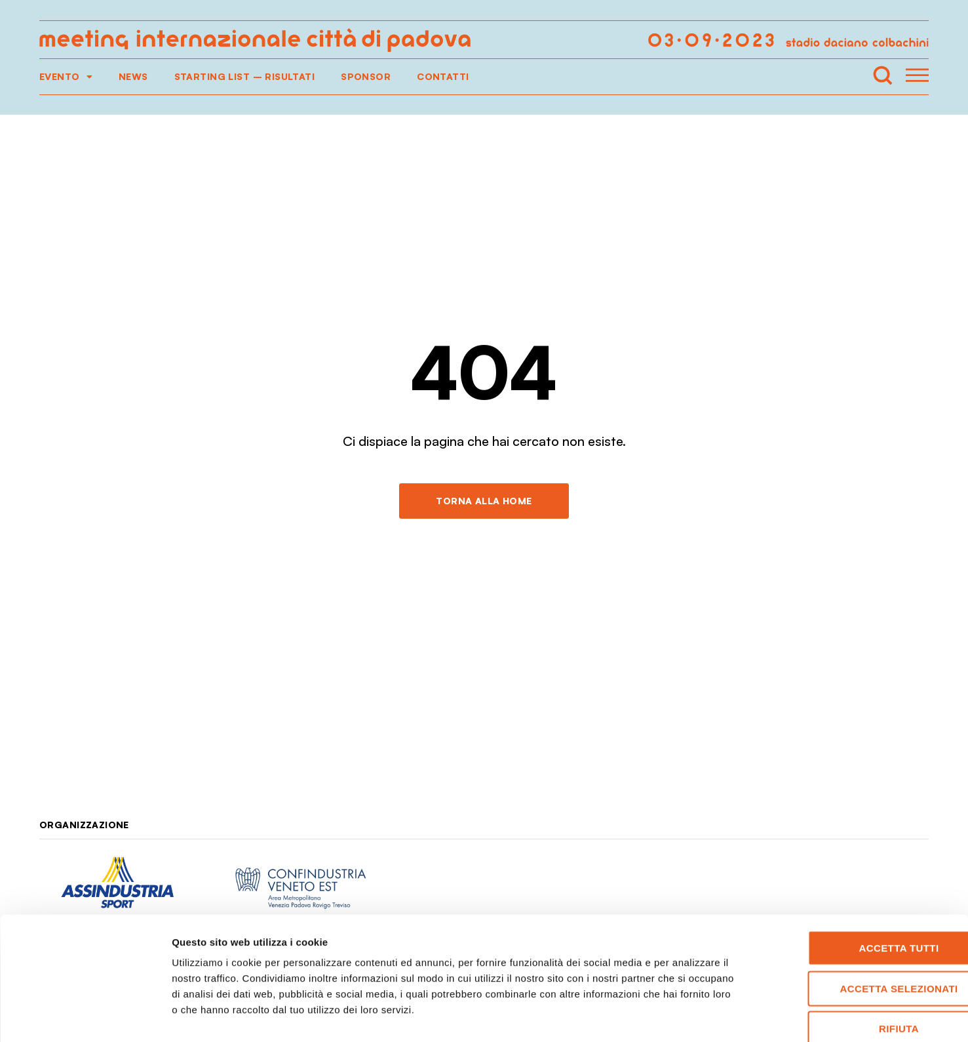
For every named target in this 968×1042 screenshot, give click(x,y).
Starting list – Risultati (244, 76)
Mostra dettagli (689, 1016)
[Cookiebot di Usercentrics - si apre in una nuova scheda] (85, 1016)
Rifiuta (859, 957)
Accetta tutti (859, 876)
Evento (65, 76)
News (133, 76)
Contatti (443, 76)
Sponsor (366, 76)
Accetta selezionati (859, 917)
